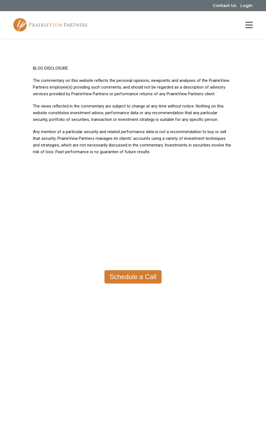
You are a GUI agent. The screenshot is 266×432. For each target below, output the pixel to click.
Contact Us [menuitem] (224, 5)
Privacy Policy (93, 417)
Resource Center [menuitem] (111, 309)
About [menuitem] (38, 292)
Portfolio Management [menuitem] (201, 300)
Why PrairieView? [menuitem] (116, 292)
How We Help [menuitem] (195, 292)
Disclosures (174, 417)
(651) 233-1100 (102, 389)
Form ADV (122, 417)
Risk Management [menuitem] (196, 342)
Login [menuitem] (246, 5)
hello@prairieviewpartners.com (150, 389)
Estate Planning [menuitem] (194, 325)
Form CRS (147, 417)
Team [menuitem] (36, 300)
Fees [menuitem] (100, 300)
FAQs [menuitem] (36, 317)
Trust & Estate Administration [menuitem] (207, 359)
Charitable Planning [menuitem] (197, 350)
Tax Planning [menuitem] (191, 317)
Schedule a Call (132, 276)
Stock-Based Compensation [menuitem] (206, 334)
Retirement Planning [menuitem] (198, 309)
